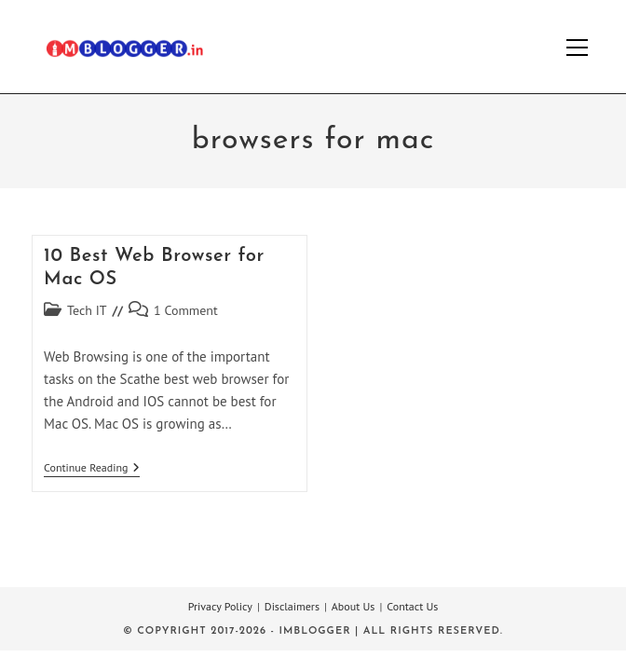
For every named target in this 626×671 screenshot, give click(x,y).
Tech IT (87, 310)
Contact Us (412, 606)
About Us (353, 606)
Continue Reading (92, 469)
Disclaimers (292, 606)
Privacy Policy (220, 606)
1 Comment (186, 310)
